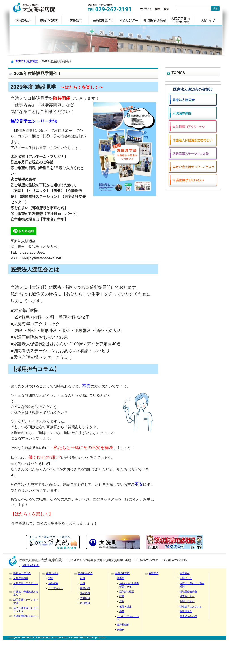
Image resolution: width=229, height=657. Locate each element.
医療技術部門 (122, 573)
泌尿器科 (85, 593)
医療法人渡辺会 (22, 573)
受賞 (121, 611)
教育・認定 (125, 606)
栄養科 (120, 629)
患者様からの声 (188, 616)
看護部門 (153, 573)
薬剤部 (120, 578)
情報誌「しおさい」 (191, 606)
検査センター (187, 596)
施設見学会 (186, 611)
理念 (50, 578)
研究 (121, 596)
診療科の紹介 (85, 573)
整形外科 (85, 588)
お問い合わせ (31, 565)
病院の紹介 (52, 573)
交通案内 (185, 573)
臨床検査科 (123, 624)
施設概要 (53, 583)
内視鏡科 (85, 603)
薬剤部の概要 (126, 591)
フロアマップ (55, 588)
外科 (82, 583)
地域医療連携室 (188, 591)
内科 (82, 578)
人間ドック (186, 578)
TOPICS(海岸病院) (27, 61)
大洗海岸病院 (20, 578)
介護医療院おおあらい (25, 616)
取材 (121, 601)
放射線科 (85, 598)
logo (43, 7)
